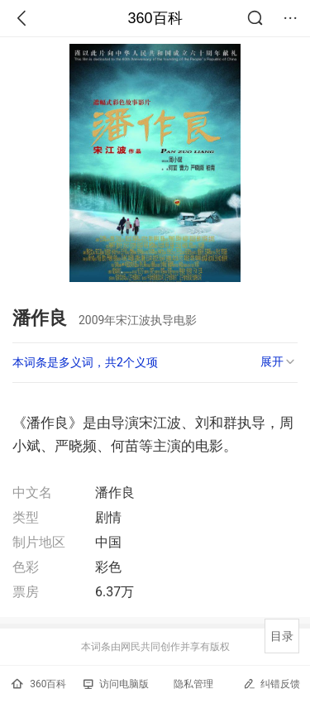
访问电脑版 (116, 684)
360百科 (154, 18)
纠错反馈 (271, 683)
